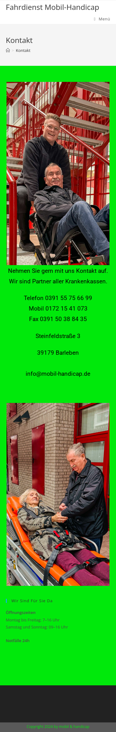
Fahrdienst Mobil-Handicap (52, 7)
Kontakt (23, 50)
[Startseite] (8, 50)
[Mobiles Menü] (102, 19)
